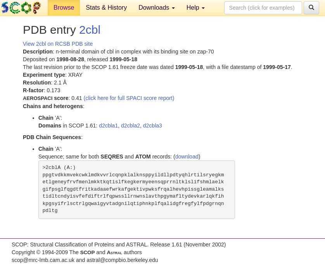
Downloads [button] (156, 7)
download (187, 156)
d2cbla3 (152, 125)
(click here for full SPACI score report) (129, 98)
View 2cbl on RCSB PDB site (58, 44)
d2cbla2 (130, 125)
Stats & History (106, 7)
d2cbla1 (108, 125)
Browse (64, 7)
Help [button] (196, 7)
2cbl (89, 29)
